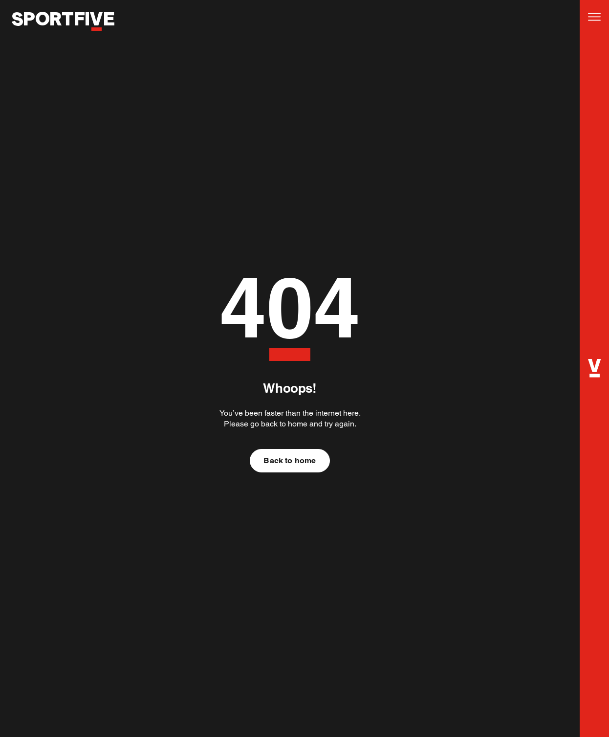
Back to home (289, 460)
